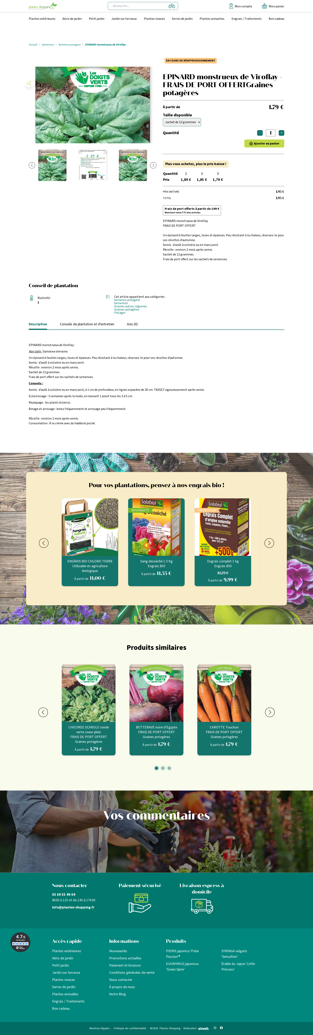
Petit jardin (96, 19)
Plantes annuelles (212, 19)
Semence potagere (69, 45)
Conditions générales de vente (132, 972)
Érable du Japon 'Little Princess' (238, 966)
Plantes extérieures (42, 19)
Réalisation (196, 1028)
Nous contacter (120, 979)
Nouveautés (118, 951)
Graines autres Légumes (130, 306)
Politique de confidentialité (130, 1028)
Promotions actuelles (125, 958)
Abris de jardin (72, 19)
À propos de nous (122, 987)
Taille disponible (177, 115)
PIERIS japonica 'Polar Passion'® (182, 954)
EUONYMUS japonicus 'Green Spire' (182, 966)
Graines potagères (126, 309)
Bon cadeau (276, 19)
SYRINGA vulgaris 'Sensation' (234, 954)
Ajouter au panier (266, 143)
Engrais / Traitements (247, 19)
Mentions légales (99, 1028)
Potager (120, 312)
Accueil (33, 45)
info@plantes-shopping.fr (73, 907)
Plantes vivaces (154, 19)
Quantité (171, 133)
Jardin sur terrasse (124, 19)
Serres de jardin (182, 19)
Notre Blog (117, 994)
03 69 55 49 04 (63, 894)
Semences (48, 45)
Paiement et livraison (125, 965)
